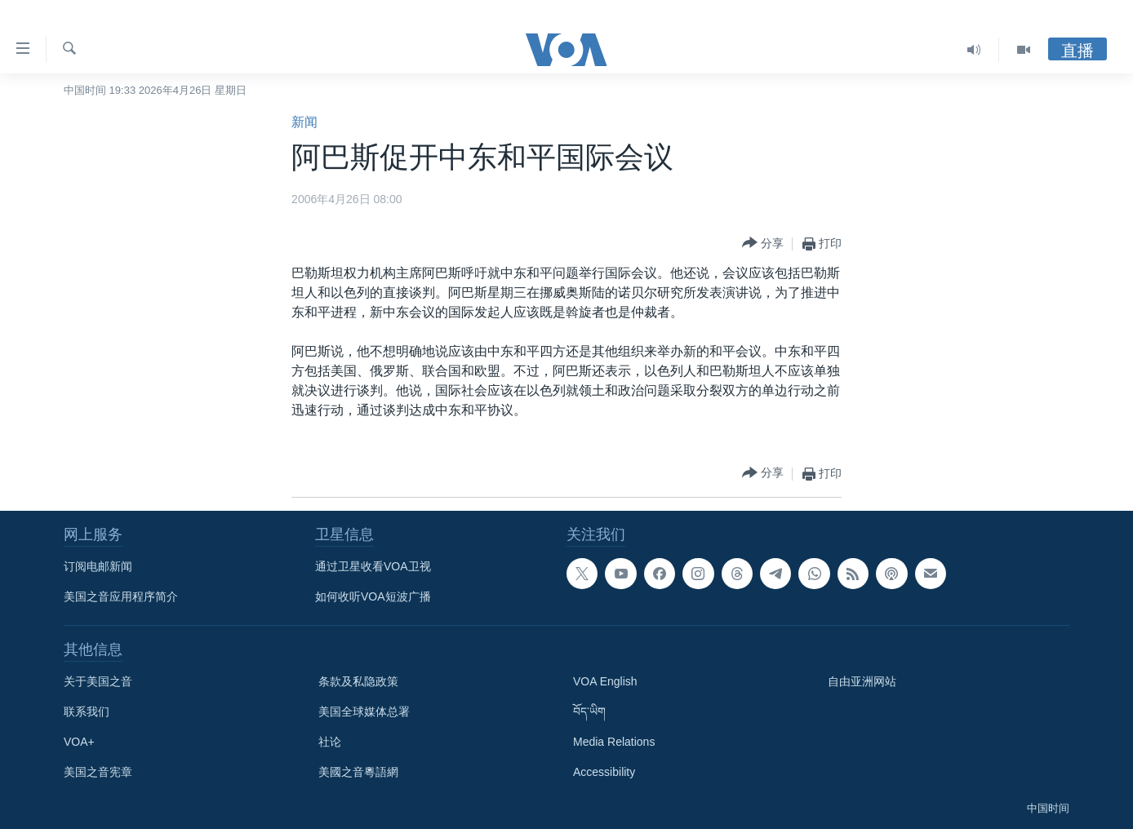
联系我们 (86, 711)
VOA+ (79, 741)
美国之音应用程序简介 (121, 596)
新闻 (304, 122)
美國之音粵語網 (358, 771)
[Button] (763, 243)
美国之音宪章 (98, 771)
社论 (329, 741)
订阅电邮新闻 (98, 566)
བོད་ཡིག (589, 711)
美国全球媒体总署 (364, 711)
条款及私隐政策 (358, 681)
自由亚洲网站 (862, 681)
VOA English (605, 681)
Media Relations (614, 741)
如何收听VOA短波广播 (373, 596)
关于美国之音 (98, 681)
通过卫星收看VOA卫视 (373, 566)
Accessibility (604, 771)
